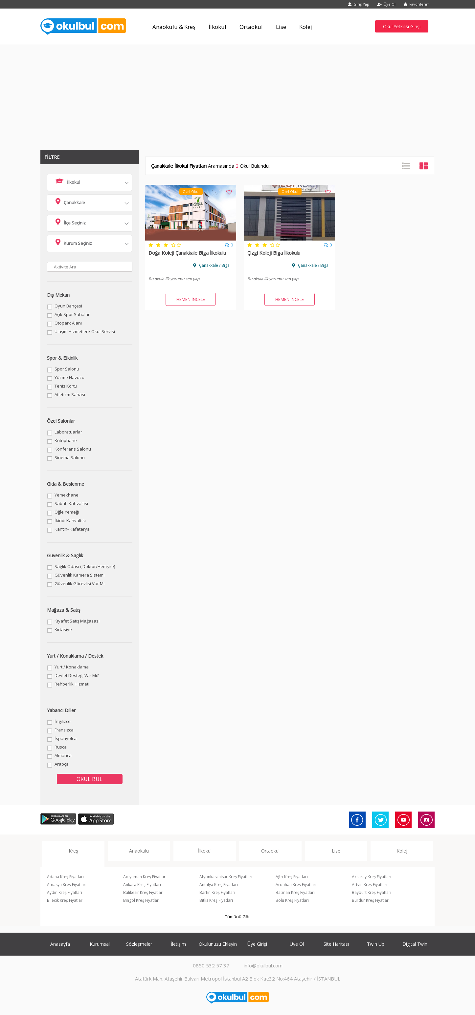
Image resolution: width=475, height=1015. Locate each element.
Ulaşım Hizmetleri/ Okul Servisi (85, 331)
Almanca (63, 755)
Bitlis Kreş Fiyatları (216, 900)
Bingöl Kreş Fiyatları (141, 900)
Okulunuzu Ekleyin (218, 944)
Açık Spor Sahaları (73, 314)
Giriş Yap (358, 4)
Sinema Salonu (70, 457)
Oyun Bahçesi (68, 306)
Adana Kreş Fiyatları (65, 876)
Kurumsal (100, 944)
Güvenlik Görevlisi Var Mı (79, 583)
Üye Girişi (257, 944)
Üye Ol (386, 4)
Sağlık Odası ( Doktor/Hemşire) (85, 566)
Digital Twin (414, 944)
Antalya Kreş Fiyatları (218, 884)
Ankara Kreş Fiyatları (142, 884)
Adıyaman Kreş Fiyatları (145, 876)
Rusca (61, 747)
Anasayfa (60, 944)
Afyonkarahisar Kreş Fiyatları (225, 876)
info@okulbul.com (263, 965)
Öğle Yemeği (67, 512)
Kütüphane (66, 440)
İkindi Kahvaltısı (70, 520)
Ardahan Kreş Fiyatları (296, 884)
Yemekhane (67, 495)
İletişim (178, 944)
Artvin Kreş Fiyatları (369, 884)
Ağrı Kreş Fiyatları (292, 876)
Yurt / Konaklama (72, 667)
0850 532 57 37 (211, 965)
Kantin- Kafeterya (72, 529)
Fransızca (64, 730)
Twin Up (375, 944)
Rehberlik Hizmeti (72, 684)
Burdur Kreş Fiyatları (371, 900)
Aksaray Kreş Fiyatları (371, 876)
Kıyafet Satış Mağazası (77, 621)
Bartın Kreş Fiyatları (217, 892)
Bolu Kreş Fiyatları (292, 900)
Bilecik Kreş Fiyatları (65, 900)
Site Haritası (336, 944)
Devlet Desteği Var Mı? (77, 675)
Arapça (62, 764)
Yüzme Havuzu (69, 377)
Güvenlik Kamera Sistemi (79, 575)
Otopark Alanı (68, 323)
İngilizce (63, 721)
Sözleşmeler (139, 944)
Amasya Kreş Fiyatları (66, 884)
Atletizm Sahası (70, 394)
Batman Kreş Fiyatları (295, 892)
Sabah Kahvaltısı (71, 503)
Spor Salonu (67, 369)
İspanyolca (66, 738)
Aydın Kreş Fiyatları (64, 892)
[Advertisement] (237, 94)
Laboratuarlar (68, 432)
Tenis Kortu (66, 386)
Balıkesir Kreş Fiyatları (143, 892)
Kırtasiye (63, 629)
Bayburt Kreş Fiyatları (371, 892)
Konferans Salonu (73, 449)
